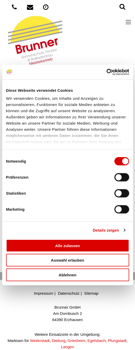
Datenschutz (68, 293)
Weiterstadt (40, 340)
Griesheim (76, 340)
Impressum (43, 293)
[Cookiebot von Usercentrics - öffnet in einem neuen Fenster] (106, 72)
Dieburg (59, 340)
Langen (67, 347)
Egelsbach (96, 340)
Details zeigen (106, 230)
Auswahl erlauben (67, 260)
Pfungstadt (117, 340)
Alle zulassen (67, 245)
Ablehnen (67, 274)
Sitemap (91, 293)
